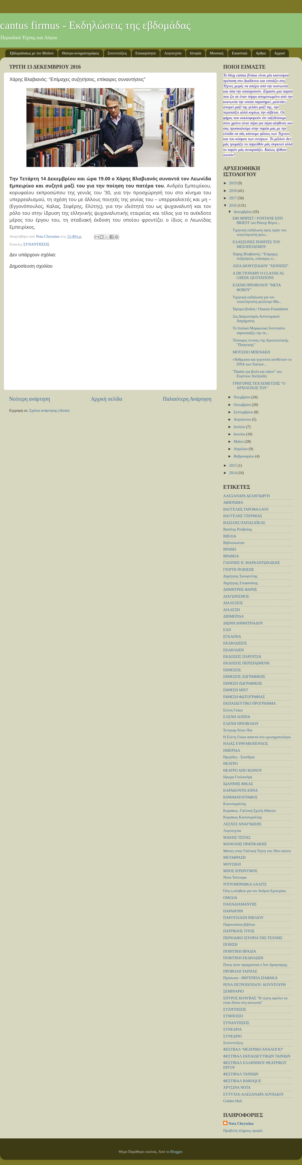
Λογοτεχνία (172, 53)
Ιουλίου (240, 427)
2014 (233, 473)
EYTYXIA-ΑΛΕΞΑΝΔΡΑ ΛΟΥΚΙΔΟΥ (253, 1094)
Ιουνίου (240, 434)
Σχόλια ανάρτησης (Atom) (49, 410)
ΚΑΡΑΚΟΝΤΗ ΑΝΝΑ (240, 790)
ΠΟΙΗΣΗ (230, 944)
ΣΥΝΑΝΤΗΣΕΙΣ (36, 244)
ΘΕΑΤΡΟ (230, 763)
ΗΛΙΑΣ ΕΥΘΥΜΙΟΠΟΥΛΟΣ (245, 743)
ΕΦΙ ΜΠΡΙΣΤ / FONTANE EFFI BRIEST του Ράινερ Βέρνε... (258, 220)
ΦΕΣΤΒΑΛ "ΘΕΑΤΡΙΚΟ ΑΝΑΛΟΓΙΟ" (253, 1049)
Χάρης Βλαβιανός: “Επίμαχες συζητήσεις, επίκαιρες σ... (255, 256)
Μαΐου (239, 441)
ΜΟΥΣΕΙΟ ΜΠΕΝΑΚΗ (251, 352)
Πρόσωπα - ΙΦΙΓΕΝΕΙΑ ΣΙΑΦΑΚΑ (250, 978)
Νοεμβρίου (243, 397)
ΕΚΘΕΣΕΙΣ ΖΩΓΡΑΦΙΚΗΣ (244, 676)
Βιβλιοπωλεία (233, 543)
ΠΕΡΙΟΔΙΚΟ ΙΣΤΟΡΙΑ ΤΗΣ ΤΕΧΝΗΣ (252, 938)
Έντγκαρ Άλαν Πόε (238, 730)
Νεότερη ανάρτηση (29, 399)
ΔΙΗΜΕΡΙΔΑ (233, 616)
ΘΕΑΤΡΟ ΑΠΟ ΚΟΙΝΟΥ (242, 770)
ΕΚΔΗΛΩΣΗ (233, 650)
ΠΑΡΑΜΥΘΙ (233, 911)
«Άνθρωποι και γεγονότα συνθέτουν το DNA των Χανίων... (262, 361)
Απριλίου (241, 449)
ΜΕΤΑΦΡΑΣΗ (234, 857)
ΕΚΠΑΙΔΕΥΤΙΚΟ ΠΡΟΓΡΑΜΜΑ (249, 703)
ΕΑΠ (227, 630)
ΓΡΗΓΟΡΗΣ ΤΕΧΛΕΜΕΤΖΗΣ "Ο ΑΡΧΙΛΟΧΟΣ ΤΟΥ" (259, 385)
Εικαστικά (239, 53)
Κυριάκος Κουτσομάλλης (242, 817)
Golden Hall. (233, 1101)
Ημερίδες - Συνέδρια (238, 757)
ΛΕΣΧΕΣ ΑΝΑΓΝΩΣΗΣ (242, 824)
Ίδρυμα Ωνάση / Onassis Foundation (260, 309)
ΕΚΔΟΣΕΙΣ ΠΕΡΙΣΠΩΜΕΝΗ (246, 663)
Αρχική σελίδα (106, 399)
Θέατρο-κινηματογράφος (80, 53)
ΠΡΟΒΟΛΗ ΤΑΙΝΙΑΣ (240, 971)
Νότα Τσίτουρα (235, 877)
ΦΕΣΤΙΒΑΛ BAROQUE (242, 1081)
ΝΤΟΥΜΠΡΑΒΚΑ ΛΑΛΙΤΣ (245, 884)
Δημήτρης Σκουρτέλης (240, 576)
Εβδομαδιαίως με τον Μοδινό (32, 53)
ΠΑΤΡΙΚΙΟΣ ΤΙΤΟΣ (238, 931)
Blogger (176, 1151)
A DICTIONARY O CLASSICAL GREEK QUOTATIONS (258, 275)
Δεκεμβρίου (243, 212)
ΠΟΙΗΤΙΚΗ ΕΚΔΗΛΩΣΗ (243, 958)
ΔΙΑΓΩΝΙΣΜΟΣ (236, 596)
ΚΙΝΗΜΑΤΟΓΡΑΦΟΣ (240, 797)
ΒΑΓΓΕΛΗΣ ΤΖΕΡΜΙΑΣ (242, 516)
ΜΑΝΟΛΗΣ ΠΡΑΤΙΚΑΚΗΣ (245, 844)
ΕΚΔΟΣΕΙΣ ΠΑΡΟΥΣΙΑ (242, 656)
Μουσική (216, 53)
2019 (233, 183)
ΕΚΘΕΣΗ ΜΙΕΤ (235, 690)
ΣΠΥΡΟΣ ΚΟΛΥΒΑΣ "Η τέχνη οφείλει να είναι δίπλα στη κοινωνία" (255, 1000)
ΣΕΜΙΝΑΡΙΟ (233, 991)
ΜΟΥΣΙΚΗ (232, 864)
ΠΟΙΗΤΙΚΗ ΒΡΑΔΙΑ (239, 951)
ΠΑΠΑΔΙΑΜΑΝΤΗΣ (240, 904)
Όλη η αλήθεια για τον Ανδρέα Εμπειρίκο (254, 891)
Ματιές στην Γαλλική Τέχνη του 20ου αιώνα (257, 851)
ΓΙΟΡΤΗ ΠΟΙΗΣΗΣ (238, 569)
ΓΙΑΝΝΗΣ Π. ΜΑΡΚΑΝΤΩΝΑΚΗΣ (251, 563)
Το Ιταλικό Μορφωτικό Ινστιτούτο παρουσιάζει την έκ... (259, 330)
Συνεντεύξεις (117, 53)
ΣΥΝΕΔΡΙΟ (232, 1036)
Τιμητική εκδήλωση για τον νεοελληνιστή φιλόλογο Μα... (257, 299)
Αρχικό (279, 53)
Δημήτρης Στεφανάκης (240, 583)
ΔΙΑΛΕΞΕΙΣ (233, 603)
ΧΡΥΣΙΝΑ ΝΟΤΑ (237, 1087)
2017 (233, 198)
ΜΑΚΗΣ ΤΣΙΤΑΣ (237, 837)
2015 (233, 465)
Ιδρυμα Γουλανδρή (237, 777)
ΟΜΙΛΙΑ (230, 898)
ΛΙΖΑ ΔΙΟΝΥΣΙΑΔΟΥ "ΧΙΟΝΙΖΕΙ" (260, 266)
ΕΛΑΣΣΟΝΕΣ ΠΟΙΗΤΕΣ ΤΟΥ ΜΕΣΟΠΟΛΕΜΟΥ (256, 244)
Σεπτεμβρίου (244, 412)
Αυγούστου (243, 419)
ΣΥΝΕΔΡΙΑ (232, 1029)
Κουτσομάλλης (234, 804)
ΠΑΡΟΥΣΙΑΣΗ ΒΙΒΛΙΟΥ (243, 917)
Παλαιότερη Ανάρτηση (187, 399)
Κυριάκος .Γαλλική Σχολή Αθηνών (249, 810)
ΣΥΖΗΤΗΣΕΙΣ (234, 1009)
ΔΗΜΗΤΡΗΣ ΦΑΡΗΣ (240, 589)
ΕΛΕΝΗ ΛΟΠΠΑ (236, 717)
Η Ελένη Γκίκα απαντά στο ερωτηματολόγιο (257, 737)
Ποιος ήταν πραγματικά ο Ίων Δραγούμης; (255, 965)
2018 (233, 191)
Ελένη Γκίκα (233, 710)
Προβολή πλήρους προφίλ (243, 1130)
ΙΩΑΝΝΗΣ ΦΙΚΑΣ (238, 784)
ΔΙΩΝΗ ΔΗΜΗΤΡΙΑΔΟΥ (243, 623)
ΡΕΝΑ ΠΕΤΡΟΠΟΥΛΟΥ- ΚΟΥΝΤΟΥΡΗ (254, 985)
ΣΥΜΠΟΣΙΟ (233, 1016)
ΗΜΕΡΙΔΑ (231, 750)
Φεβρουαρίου (244, 456)
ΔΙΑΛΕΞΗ (231, 610)
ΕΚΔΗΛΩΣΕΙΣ (235, 643)
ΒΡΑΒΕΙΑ (231, 556)
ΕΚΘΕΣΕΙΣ (232, 670)
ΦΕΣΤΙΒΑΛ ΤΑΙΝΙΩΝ (240, 1074)
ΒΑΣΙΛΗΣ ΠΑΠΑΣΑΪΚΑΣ (244, 523)
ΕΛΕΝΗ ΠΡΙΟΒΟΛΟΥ (241, 723)
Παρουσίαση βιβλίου (239, 924)
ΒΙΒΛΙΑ (229, 536)
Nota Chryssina (241, 1123)
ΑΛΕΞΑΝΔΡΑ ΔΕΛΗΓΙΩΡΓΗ (246, 496)
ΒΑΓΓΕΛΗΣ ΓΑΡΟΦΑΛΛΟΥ (246, 509)
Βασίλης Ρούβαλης (237, 529)
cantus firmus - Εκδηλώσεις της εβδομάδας (95, 25)
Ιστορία (195, 53)
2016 (233, 205)
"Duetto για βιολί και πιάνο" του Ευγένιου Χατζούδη (257, 373)
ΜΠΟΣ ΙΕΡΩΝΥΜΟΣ (240, 871)
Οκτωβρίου (243, 405)
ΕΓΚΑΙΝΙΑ (232, 636)
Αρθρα (261, 53)
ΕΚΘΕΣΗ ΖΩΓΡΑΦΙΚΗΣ (242, 683)
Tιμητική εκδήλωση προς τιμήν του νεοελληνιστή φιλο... (260, 232)
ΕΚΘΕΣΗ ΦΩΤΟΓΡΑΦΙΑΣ (244, 697)
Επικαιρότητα (146, 53)
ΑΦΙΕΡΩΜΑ (233, 502)
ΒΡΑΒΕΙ (229, 549)
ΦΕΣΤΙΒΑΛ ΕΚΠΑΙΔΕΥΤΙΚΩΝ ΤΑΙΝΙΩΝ (256, 1056)
